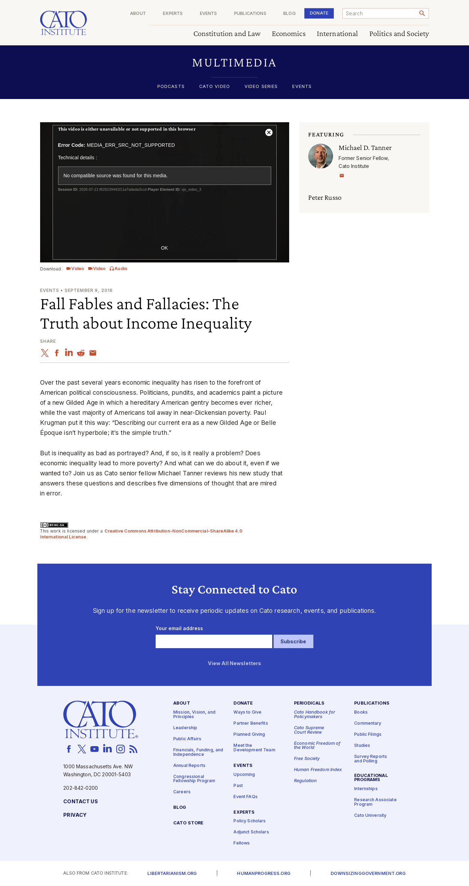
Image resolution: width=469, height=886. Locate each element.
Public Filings (367, 734)
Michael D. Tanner (365, 147)
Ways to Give (247, 712)
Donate (319, 13)
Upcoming (244, 774)
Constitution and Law (227, 34)
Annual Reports (189, 765)
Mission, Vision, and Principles (194, 714)
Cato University (370, 815)
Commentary (367, 723)
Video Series (261, 86)
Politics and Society (399, 34)
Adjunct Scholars (251, 832)
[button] (234, 62)
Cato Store (188, 823)
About (138, 13)
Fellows (241, 843)
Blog (289, 13)
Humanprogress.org (263, 873)
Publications (250, 13)
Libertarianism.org (172, 873)
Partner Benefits (250, 723)
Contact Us (80, 801)
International (337, 34)
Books (361, 712)
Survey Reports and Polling (370, 758)
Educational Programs (371, 777)
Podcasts (171, 86)
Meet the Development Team (254, 747)
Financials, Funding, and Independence (198, 752)
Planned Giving (249, 734)
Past (238, 786)
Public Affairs (187, 739)
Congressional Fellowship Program (194, 779)
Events (208, 13)
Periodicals (309, 703)
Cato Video (214, 86)
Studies (362, 745)
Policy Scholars (249, 821)
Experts (173, 13)
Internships (366, 789)
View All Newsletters (234, 663)
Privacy (74, 815)
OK (164, 248)
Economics (289, 34)
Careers (182, 792)
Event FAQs (245, 797)
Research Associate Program (375, 802)
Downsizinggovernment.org (368, 873)
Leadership (185, 728)
